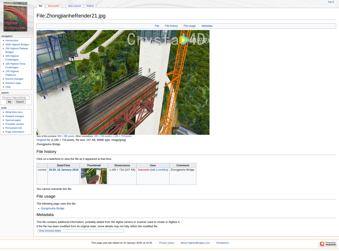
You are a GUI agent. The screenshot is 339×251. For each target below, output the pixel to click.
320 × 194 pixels (102, 136)
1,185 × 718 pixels (122, 136)
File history (171, 25)
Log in (331, 1)
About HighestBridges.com (195, 242)
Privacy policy (166, 242)
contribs (162, 169)
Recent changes (14, 79)
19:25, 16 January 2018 (63, 169)
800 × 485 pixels (66, 136)
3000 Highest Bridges (17, 44)
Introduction (11, 40)
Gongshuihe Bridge (52, 208)
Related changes (14, 116)
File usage (190, 25)
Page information (14, 131)
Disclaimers (222, 242)
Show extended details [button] (50, 231)
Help (8, 87)
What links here (13, 112)
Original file (43, 139)
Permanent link (13, 128)
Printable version (14, 124)
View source (74, 6)
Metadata (207, 25)
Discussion (53, 6)
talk (153, 169)
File (157, 25)
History (90, 6)
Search (5, 92)
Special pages (13, 120)
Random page (13, 83)
